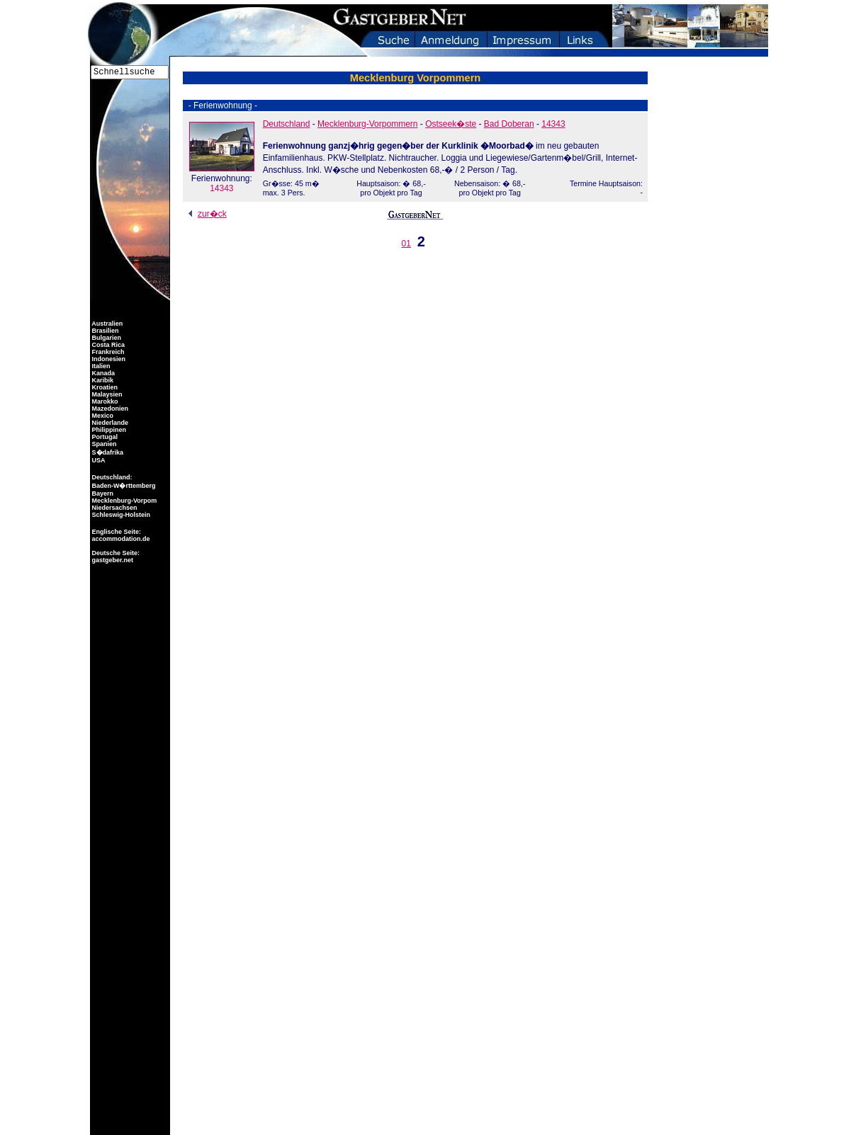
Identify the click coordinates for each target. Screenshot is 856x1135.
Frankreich (107, 351)
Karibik (101, 380)
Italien (100, 366)
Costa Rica (107, 344)
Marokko (104, 401)
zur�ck (205, 214)
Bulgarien (105, 337)
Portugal (104, 436)
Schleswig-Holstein (120, 514)
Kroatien (104, 387)
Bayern (101, 493)
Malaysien (106, 394)
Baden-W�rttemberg (123, 485)
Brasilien (104, 330)
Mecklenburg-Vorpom (123, 500)
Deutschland (286, 124)
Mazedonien (109, 408)
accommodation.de (120, 538)
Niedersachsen (113, 507)
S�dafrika (106, 452)
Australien (106, 323)
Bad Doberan (509, 124)
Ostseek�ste (450, 124)
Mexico (101, 415)
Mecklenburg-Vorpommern (367, 124)
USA (98, 460)
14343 (221, 178)
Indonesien (107, 359)
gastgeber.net (111, 560)
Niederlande (109, 422)
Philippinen (108, 429)
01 (406, 244)
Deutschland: (112, 477)
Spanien (103, 443)
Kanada (102, 373)
